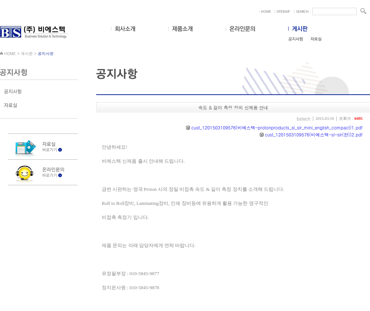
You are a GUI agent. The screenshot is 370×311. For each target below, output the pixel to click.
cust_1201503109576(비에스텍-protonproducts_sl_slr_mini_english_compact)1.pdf (276, 127)
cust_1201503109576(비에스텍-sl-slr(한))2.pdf (313, 134)
